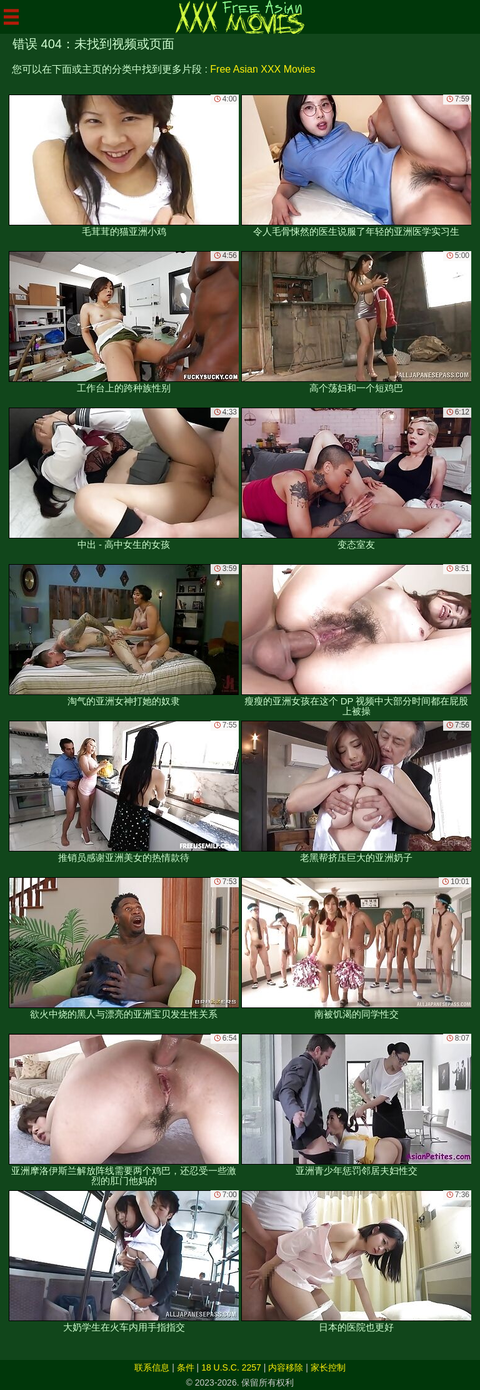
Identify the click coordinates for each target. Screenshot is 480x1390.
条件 (185, 1367)
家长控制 (328, 1367)
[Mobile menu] (11, 17)
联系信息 (151, 1367)
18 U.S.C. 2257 (231, 1367)
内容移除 (285, 1367)
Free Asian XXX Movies (262, 69)
